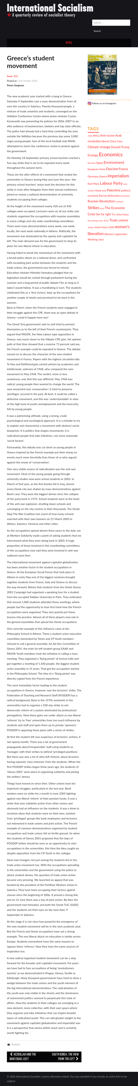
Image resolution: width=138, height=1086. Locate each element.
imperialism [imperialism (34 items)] (118, 175)
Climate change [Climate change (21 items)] (99, 147)
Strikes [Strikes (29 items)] (93, 207)
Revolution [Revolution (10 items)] (125, 196)
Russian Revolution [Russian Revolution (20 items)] (101, 201)
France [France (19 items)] (123, 169)
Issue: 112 (12, 76)
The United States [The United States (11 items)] (120, 214)
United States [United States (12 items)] (101, 227)
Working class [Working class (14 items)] (96, 239)
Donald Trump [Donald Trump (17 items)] (120, 147)
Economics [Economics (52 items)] (111, 154)
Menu (69, 42)
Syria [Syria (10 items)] (102, 208)
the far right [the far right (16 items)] (103, 214)
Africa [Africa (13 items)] (96, 135)
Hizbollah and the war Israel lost (23, 1057)
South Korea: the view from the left (65, 1057)
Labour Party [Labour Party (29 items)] (111, 183)
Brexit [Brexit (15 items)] (105, 141)
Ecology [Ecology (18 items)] (93, 155)
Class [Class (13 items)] (120, 141)
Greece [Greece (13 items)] (103, 176)
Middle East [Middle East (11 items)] (100, 190)
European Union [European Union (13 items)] (96, 169)
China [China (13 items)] (113, 141)
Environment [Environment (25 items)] (114, 162)
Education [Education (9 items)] (92, 163)
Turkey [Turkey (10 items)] (91, 227)
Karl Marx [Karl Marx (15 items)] (93, 183)
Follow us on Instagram (102, 103)
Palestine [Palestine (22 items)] (114, 190)
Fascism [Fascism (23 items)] (112, 169)
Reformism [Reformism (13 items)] (114, 195)
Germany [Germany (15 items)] (93, 176)
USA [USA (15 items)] (111, 227)
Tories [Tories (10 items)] (106, 220)
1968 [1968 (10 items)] (90, 135)
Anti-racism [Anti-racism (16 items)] (107, 135)
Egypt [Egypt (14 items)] (99, 162)
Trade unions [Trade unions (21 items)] (118, 220)
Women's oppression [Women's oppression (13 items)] (115, 234)
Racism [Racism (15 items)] (103, 195)
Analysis (15, 1044)
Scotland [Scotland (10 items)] (119, 201)
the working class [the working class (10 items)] (95, 220)
